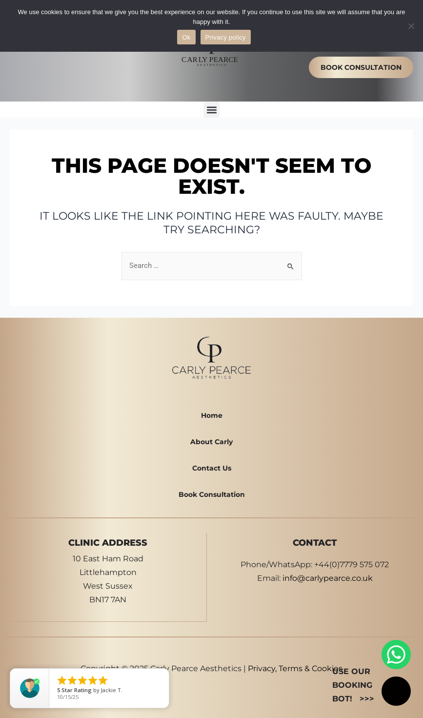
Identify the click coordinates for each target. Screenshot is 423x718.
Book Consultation (212, 494)
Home (211, 415)
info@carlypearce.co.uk (327, 578)
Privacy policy (225, 37)
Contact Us (211, 468)
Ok (186, 37)
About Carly (211, 441)
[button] (211, 110)
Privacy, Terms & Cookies (295, 668)
